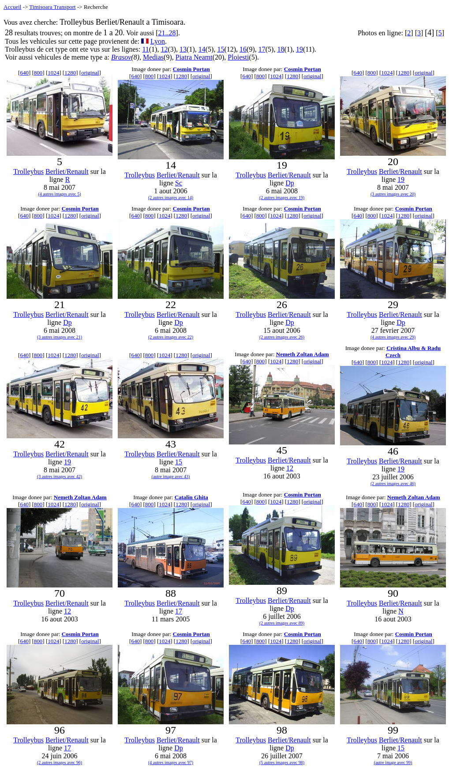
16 (243, 49)
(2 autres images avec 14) (170, 197)
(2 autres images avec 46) (392, 483)
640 (24, 72)
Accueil (12, 7)
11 (145, 49)
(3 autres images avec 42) (59, 476)
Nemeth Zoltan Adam (302, 354)
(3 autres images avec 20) (392, 194)
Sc (178, 183)
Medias (153, 57)
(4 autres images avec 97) (170, 762)
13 (183, 49)
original (90, 72)
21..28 (167, 33)
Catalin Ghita (191, 497)
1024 (53, 72)
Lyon (157, 41)
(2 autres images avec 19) (281, 197)
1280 (70, 72)
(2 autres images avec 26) (281, 337)
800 (38, 72)
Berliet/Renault (67, 171)
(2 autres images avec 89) (281, 623)
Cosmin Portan (191, 69)
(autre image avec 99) (393, 762)
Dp (289, 183)
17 (262, 49)
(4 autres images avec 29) (392, 337)
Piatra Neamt (194, 57)
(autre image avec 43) (171, 476)
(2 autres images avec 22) (170, 337)
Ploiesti (238, 57)
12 (164, 49)
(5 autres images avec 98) (281, 762)
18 (280, 49)
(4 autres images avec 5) (59, 194)
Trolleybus (28, 171)
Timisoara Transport (52, 7)
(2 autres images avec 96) (59, 762)
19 (299, 49)
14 (202, 49)
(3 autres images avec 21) (59, 337)
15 (220, 49)
